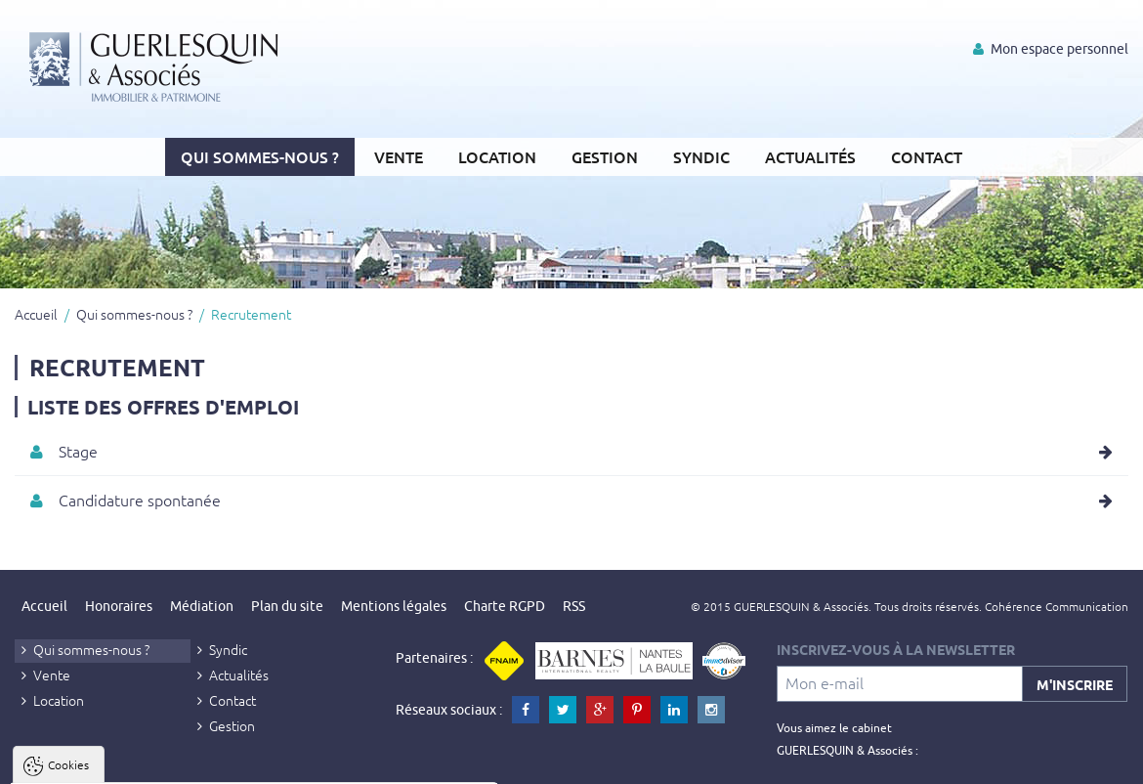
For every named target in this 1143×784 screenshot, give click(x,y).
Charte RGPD (504, 606)
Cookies (68, 524)
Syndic (701, 156)
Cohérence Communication (1056, 606)
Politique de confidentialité (114, 713)
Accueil (36, 314)
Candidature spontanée (140, 499)
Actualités (810, 156)
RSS (574, 606)
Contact (926, 156)
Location (497, 156)
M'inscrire (1075, 684)
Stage (78, 450)
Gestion (605, 156)
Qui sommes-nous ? (260, 156)
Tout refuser (261, 760)
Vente (398, 156)
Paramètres (377, 760)
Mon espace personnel (1050, 49)
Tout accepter (138, 760)
